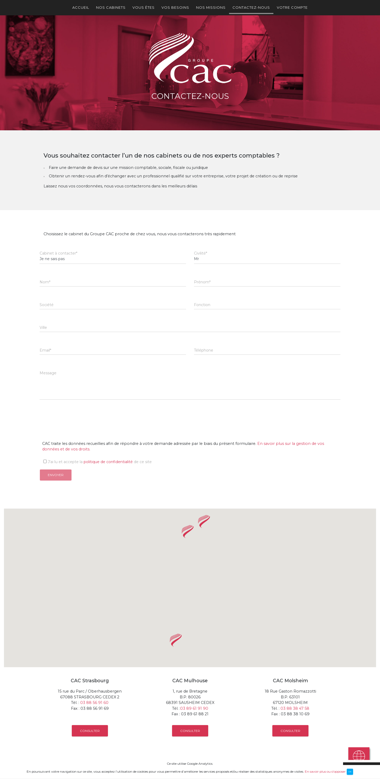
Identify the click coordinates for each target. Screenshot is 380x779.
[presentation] (80, 416)
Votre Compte (292, 7)
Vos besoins (175, 7)
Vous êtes (143, 7)
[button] (204, 521)
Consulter (90, 731)
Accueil (80, 7)
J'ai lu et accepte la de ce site (96, 461)
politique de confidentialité (108, 461)
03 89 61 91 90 (194, 708)
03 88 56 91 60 (94, 702)
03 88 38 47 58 (295, 708)
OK (350, 771)
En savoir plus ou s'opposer (325, 771)
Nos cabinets (111, 7)
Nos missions (211, 7)
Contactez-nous (251, 7)
